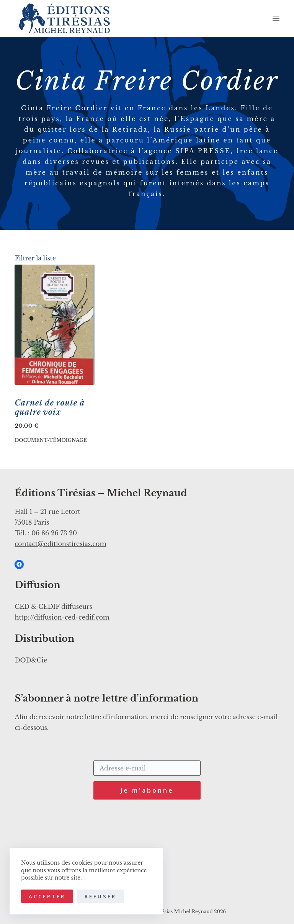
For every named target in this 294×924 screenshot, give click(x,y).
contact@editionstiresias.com (60, 544)
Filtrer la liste (35, 258)
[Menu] (276, 18)
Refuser (100, 896)
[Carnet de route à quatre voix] (55, 325)
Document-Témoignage (51, 440)
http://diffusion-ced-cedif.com (62, 617)
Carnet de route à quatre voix (50, 407)
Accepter (47, 896)
